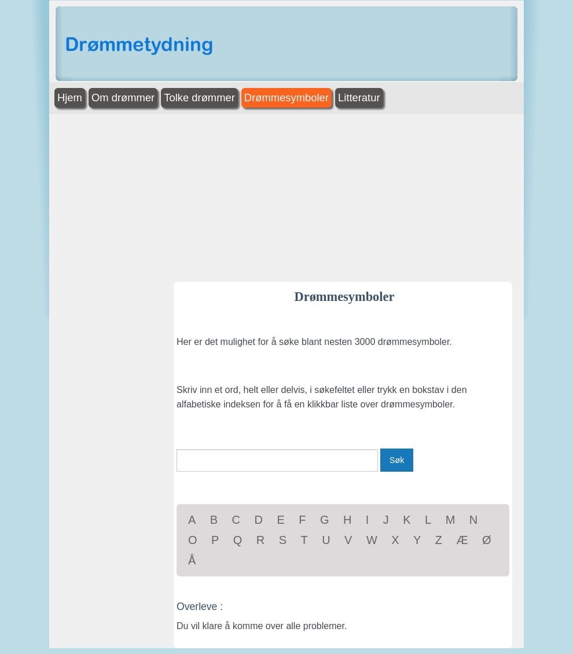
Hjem (69, 97)
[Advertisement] (286, 195)
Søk (397, 460)
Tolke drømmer (199, 97)
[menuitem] (71, 98)
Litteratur (359, 97)
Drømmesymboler (286, 97)
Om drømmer (123, 97)
